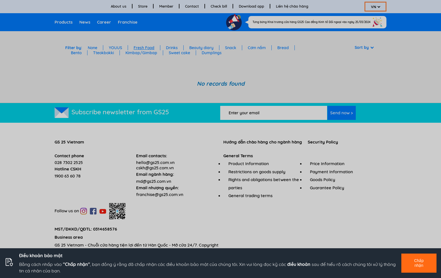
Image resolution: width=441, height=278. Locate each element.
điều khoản (298, 264)
